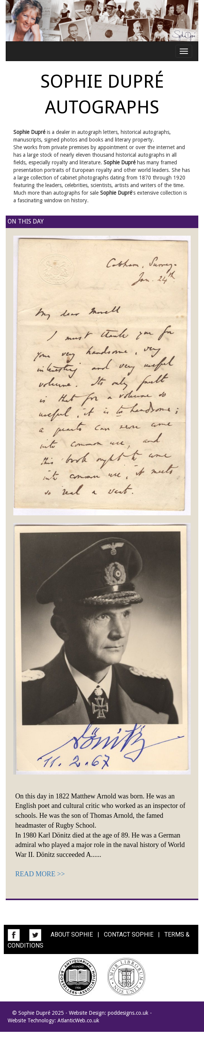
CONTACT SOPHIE (128, 934)
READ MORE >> (40, 874)
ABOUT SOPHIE (72, 934)
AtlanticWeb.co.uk (78, 1020)
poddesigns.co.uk (128, 1013)
